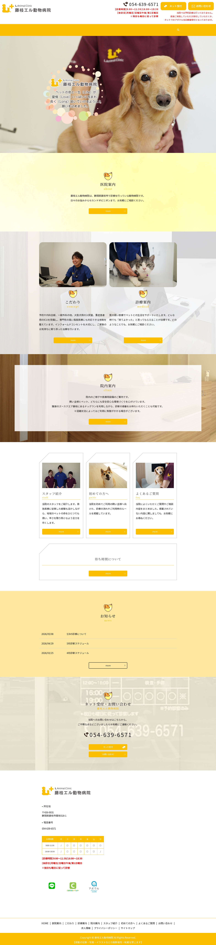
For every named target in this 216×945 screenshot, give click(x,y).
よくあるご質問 (153, 27)
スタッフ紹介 (113, 27)
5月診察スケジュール (78, 641)
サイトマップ (128, 926)
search (182, 28)
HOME (37, 27)
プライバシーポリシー (105, 926)
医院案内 (51, 27)
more (61, 529)
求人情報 (172, 27)
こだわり (66, 27)
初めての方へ (133, 27)
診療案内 (80, 27)
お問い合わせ (108, 752)
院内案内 (95, 27)
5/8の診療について (76, 631)
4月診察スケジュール (78, 650)
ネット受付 (108, 745)
